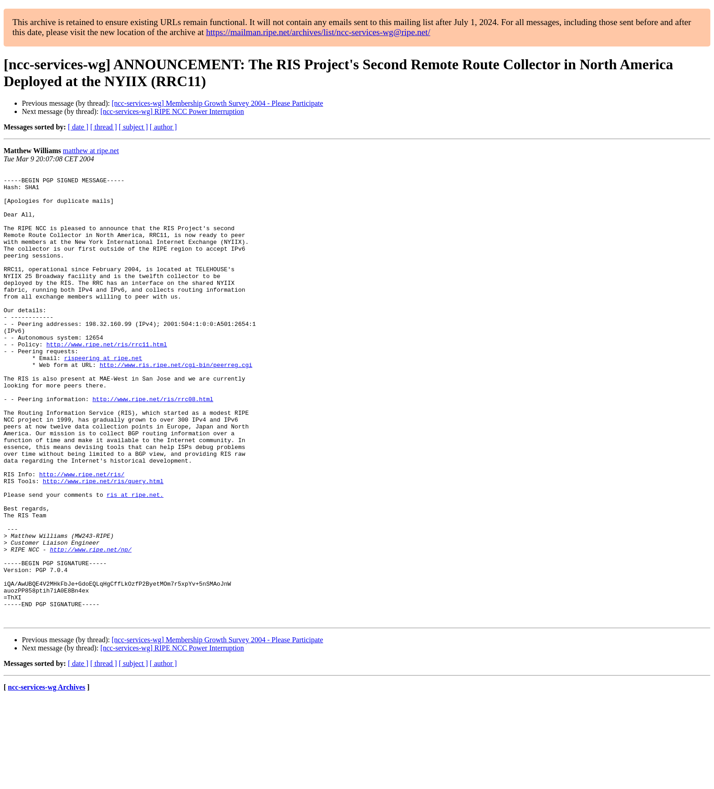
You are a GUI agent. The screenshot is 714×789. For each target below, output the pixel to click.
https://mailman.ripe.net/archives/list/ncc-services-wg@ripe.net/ (318, 32)
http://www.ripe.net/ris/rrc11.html (106, 380)
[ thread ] (103, 127)
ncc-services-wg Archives (46, 777)
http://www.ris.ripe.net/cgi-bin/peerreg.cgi (176, 404)
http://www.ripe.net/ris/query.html (103, 544)
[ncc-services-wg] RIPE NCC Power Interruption (172, 111)
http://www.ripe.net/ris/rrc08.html (152, 445)
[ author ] (163, 127)
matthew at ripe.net (91, 151)
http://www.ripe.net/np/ (90, 626)
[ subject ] (133, 127)
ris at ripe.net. (135, 560)
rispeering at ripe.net (103, 396)
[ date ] (78, 127)
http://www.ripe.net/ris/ (81, 535)
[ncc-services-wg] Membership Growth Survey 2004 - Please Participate (217, 103)
